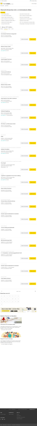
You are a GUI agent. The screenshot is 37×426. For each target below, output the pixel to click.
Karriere (18, 414)
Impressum (9, 424)
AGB (1, 424)
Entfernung (5, 28)
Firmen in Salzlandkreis (12, 409)
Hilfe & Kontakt (11, 414)
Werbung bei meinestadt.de (21, 417)
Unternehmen (19, 415)
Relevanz (1, 28)
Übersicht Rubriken (19, 418)
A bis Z (9, 28)
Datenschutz (5, 424)
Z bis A (12, 28)
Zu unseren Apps (3, 414)
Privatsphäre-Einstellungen (16, 424)
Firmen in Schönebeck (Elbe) (22, 409)
